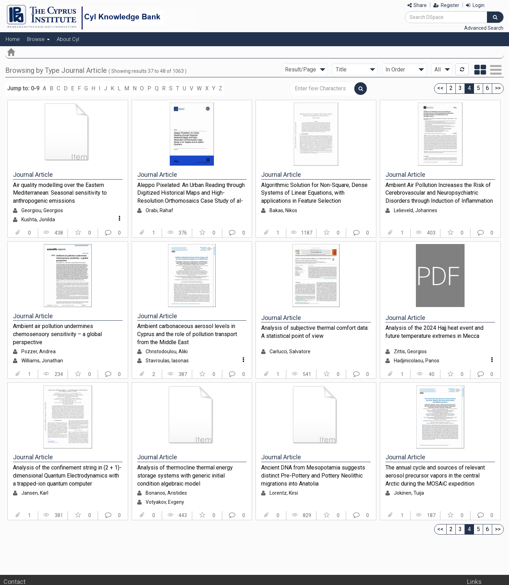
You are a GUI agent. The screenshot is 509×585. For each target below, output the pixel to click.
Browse (38, 39)
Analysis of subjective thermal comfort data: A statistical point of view (315, 332)
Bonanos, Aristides (166, 493)
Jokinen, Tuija (409, 493)
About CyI (68, 39)
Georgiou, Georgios (42, 210)
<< (440, 88)
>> (498, 88)
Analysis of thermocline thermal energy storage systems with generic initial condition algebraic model (185, 475)
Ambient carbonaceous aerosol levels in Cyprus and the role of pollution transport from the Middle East (187, 334)
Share (417, 5)
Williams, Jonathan (42, 360)
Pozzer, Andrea (38, 351)
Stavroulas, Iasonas (167, 360)
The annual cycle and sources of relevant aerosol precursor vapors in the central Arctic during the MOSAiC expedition (435, 475)
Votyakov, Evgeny (165, 502)
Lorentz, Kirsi (284, 493)
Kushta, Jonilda (38, 219)
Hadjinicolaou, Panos (416, 360)
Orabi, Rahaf (159, 210)
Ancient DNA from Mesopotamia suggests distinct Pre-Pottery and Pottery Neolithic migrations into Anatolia (313, 475)
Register (446, 5)
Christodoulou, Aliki (167, 351)
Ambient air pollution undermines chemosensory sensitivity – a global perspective (57, 334)
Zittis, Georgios (410, 351)
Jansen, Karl (34, 493)
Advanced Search (483, 28)
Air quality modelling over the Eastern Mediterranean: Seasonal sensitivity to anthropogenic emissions (60, 193)
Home (13, 39)
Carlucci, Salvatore (290, 351)
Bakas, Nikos (283, 210)
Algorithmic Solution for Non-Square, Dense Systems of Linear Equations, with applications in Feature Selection (314, 193)
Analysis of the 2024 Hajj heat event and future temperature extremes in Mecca (434, 332)
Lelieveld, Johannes (415, 210)
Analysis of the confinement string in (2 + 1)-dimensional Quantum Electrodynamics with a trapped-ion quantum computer (67, 475)
